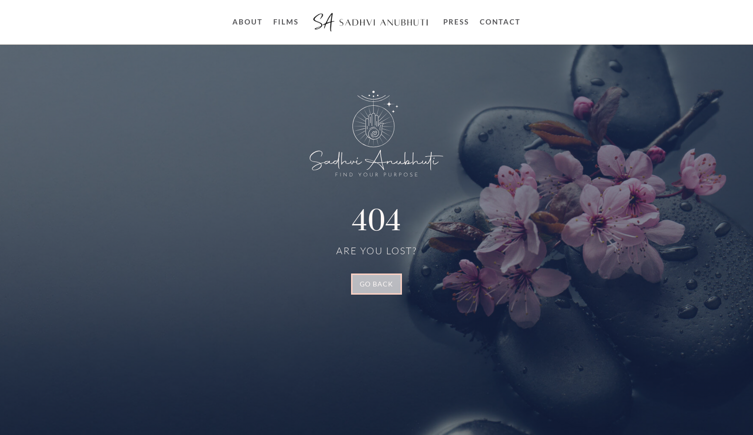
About (247, 21)
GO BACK (376, 284)
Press (456, 21)
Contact (500, 21)
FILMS (286, 21)
